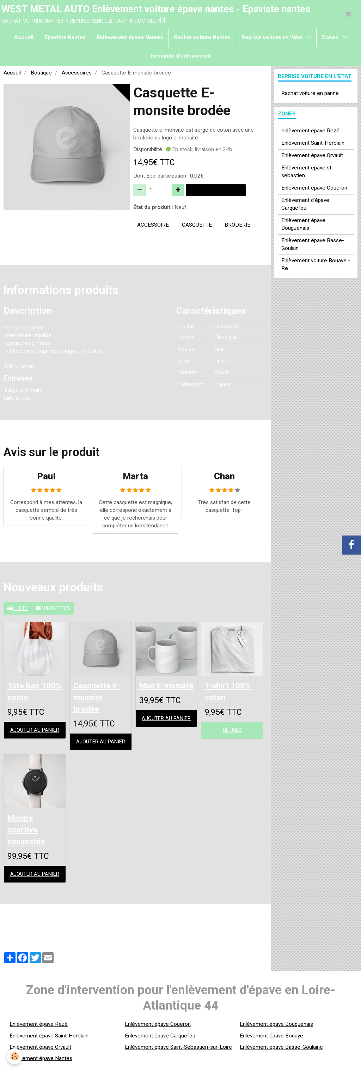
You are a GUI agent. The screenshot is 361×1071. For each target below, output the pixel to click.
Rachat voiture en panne (310, 94)
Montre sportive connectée (29, 833)
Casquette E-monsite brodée (100, 699)
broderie (237, 226)
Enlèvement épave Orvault (312, 157)
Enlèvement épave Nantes (130, 39)
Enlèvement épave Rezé (39, 1029)
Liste (17, 609)
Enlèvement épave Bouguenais (303, 226)
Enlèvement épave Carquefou (160, 1040)
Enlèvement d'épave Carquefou (305, 205)
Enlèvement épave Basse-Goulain (312, 246)
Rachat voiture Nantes (202, 39)
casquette (197, 226)
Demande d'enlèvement (181, 57)
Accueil (23, 39)
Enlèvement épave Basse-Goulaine (281, 1052)
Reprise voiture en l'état (272, 39)
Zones (331, 39)
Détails (232, 733)
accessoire (153, 226)
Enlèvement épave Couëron (314, 189)
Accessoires (77, 74)
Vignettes (53, 609)
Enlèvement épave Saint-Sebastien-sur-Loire (178, 1052)
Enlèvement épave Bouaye (271, 1040)
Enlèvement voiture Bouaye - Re (315, 266)
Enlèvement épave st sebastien (306, 173)
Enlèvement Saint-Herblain (312, 144)
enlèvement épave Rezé (310, 132)
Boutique (41, 74)
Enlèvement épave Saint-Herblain (49, 1040)
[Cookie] (15, 1056)
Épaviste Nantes (65, 39)
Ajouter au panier (216, 191)
